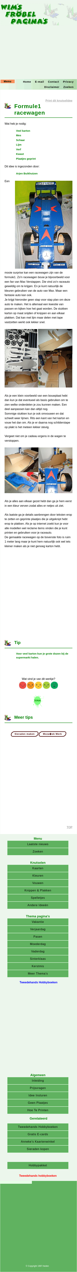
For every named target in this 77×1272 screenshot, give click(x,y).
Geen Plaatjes (38, 1102)
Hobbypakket (38, 1165)
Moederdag (38, 944)
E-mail (39, 81)
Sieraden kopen (38, 1149)
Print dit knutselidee (58, 100)
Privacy (68, 81)
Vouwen (38, 883)
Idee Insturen (38, 1095)
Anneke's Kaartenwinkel (38, 1141)
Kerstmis (38, 966)
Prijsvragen (38, 1088)
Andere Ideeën (37, 905)
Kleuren (37, 875)
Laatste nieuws (38, 844)
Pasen (37, 936)
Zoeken (68, 86)
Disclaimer (51, 86)
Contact (53, 81)
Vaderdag (38, 951)
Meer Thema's (38, 973)
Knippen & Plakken (37, 890)
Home (27, 81)
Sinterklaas (38, 958)
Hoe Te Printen (37, 1110)
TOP (69, 827)
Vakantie (38, 921)
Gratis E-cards (38, 1134)
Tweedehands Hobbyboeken (38, 1126)
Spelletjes (38, 897)
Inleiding (38, 1080)
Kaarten (37, 868)
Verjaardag (37, 929)
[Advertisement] (38, 39)
